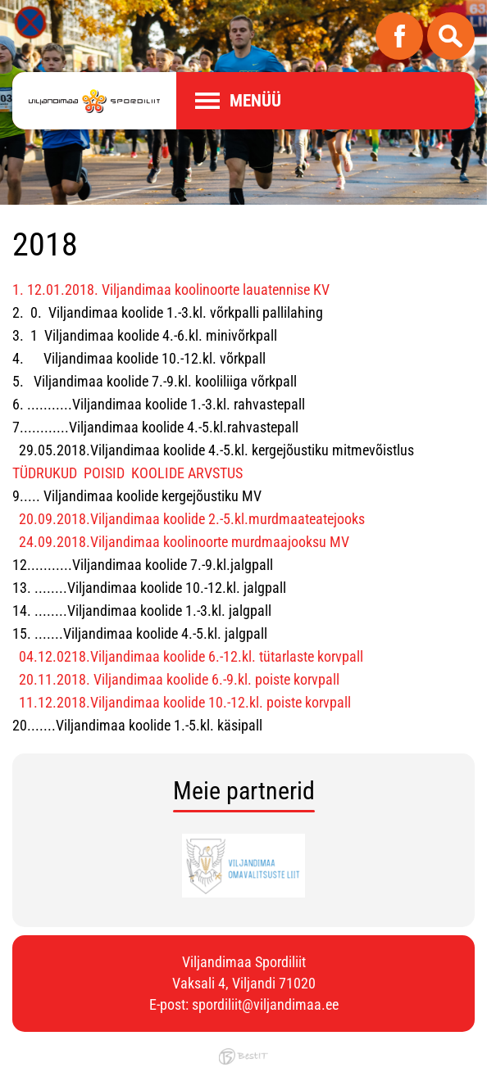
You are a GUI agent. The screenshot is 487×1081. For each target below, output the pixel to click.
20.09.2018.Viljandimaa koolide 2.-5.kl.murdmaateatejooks (192, 518)
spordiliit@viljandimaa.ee (265, 1004)
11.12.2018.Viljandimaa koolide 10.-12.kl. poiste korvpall (185, 702)
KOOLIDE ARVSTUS (187, 473)
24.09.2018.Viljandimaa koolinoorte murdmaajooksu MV (184, 541)
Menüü (255, 101)
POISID (104, 473)
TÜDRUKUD (44, 473)
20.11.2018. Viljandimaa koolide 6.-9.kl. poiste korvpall (179, 679)
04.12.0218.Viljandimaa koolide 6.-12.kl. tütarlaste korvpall (191, 656)
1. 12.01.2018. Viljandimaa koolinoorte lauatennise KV (171, 289)
